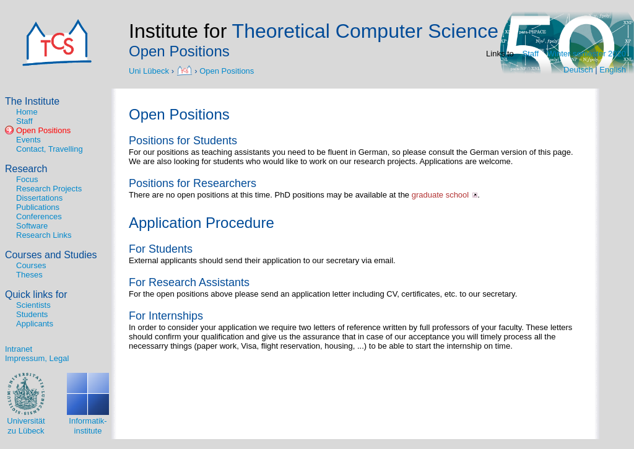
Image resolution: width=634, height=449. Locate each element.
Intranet (18, 349)
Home (27, 111)
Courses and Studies (51, 255)
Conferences (39, 216)
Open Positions (226, 70)
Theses (29, 274)
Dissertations (39, 198)
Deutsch (578, 69)
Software (32, 225)
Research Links (44, 235)
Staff (531, 53)
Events (28, 139)
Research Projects (49, 188)
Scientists (33, 305)
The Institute (32, 101)
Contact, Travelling (49, 149)
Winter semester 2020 (586, 53)
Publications (37, 207)
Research (26, 168)
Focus (27, 179)
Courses (31, 265)
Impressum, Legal (37, 358)
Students (32, 314)
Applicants (34, 323)
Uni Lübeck (150, 70)
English (612, 69)
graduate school (440, 194)
